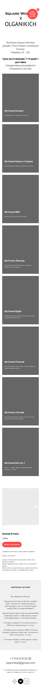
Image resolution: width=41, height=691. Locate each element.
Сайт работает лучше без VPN (32, 14)
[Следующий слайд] (35, 506)
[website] (14, 681)
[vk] (20, 681)
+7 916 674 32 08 (20, 658)
